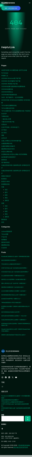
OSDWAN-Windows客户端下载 (11, 78)
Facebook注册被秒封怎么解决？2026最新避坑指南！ (14, 257)
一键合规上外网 (6, 119)
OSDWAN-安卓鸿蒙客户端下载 (10, 81)
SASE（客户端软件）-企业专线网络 (12, 97)
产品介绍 (4, 237)
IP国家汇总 (4, 75)
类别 (6, 198)
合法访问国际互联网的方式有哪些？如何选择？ (13, 293)
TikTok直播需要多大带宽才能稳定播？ (11, 304)
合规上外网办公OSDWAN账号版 (11, 141)
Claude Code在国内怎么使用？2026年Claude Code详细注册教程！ (15, 332)
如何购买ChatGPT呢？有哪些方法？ (11, 300)
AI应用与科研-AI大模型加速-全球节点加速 (14, 70)
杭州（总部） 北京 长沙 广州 (9, 435)
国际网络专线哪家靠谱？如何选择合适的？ (12, 289)
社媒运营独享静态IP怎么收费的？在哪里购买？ (14, 321)
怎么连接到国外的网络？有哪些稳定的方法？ (13, 277)
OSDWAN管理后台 (7, 92)
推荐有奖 (4, 160)
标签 (6, 195)
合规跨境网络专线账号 (8, 146)
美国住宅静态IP (6, 176)
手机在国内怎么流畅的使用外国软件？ (11, 266)
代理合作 (4, 124)
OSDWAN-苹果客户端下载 (9, 84)
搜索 (2, 417)
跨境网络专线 (5, 184)
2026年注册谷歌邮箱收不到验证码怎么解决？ (13, 337)
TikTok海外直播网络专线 (9, 105)
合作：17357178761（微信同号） (10, 440)
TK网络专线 (5, 116)
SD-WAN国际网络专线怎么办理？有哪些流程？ (14, 297)
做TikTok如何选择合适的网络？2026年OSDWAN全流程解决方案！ (15, 326)
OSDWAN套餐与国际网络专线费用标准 (13, 86)
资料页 (7, 200)
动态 (6, 189)
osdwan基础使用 (6, 231)
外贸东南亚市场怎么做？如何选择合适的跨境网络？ (15, 273)
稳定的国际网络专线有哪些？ (9, 262)
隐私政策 (4, 219)
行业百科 (4, 248)
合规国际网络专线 (6, 143)
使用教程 (4, 239)
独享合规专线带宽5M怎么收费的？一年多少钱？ (14, 318)
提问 (6, 192)
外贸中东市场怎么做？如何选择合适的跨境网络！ (14, 270)
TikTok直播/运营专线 (7, 108)
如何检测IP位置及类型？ (8, 157)
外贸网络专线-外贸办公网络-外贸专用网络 (14, 154)
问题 (2, 187)
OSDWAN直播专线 (7, 89)
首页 (2, 222)
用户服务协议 (5, 162)
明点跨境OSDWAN (8, 3)
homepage (4, 73)
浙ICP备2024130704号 (20, 449)
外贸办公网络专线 (6, 151)
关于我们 (4, 130)
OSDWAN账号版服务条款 (9, 94)
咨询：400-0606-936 (11, 8)
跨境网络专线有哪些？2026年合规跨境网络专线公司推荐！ (15, 309)
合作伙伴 (4, 138)
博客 (2, 135)
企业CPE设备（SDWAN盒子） (10, 127)
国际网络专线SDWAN (8, 149)
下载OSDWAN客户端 (7, 122)
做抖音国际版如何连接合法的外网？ (10, 314)
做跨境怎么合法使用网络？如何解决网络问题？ (13, 281)
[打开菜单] (30, 3)
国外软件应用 (5, 242)
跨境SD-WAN (5, 181)
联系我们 (4, 179)
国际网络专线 (5, 245)
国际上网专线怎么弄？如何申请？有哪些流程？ (13, 285)
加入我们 (4, 132)
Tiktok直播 (4, 234)
